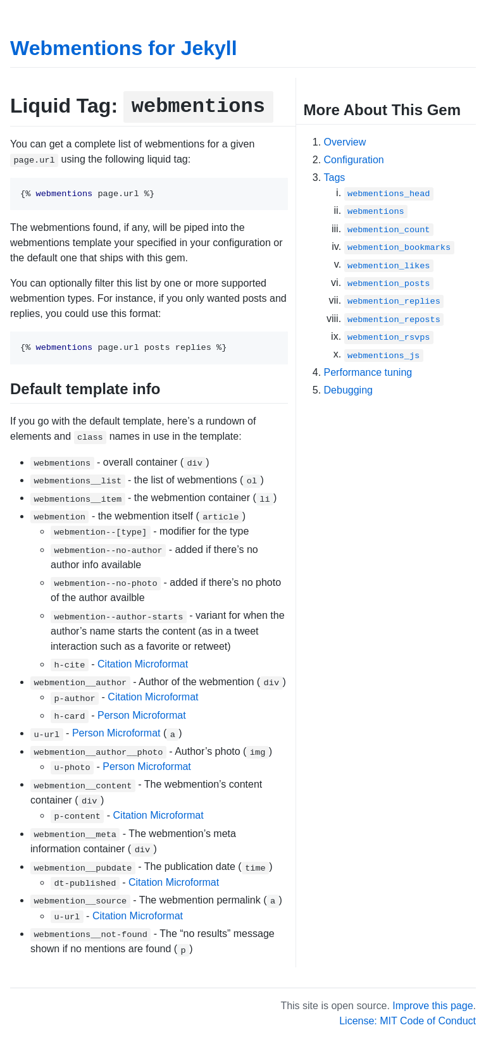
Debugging (348, 390)
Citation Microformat (142, 664)
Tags (335, 177)
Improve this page (432, 1005)
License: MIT (368, 1020)
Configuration (354, 159)
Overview (345, 142)
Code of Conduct (438, 1020)
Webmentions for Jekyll (123, 48)
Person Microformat (141, 715)
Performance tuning (368, 372)
